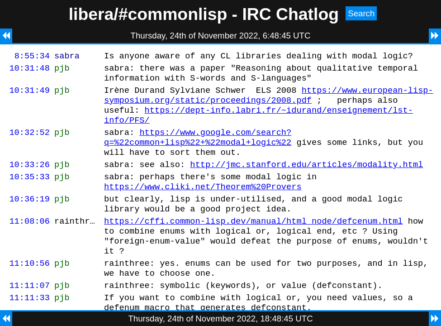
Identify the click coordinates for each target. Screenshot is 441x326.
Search (361, 13)
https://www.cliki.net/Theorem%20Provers (203, 204)
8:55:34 (32, 56)
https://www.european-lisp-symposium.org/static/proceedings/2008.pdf (268, 101)
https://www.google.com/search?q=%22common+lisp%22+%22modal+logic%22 (197, 148)
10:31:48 (29, 70)
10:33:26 (29, 179)
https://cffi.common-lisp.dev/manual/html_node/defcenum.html (253, 242)
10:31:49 (29, 95)
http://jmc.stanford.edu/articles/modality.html (306, 179)
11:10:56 (29, 290)
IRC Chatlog (290, 14)
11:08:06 (29, 242)
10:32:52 (29, 143)
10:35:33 (29, 192)
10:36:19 (29, 217)
